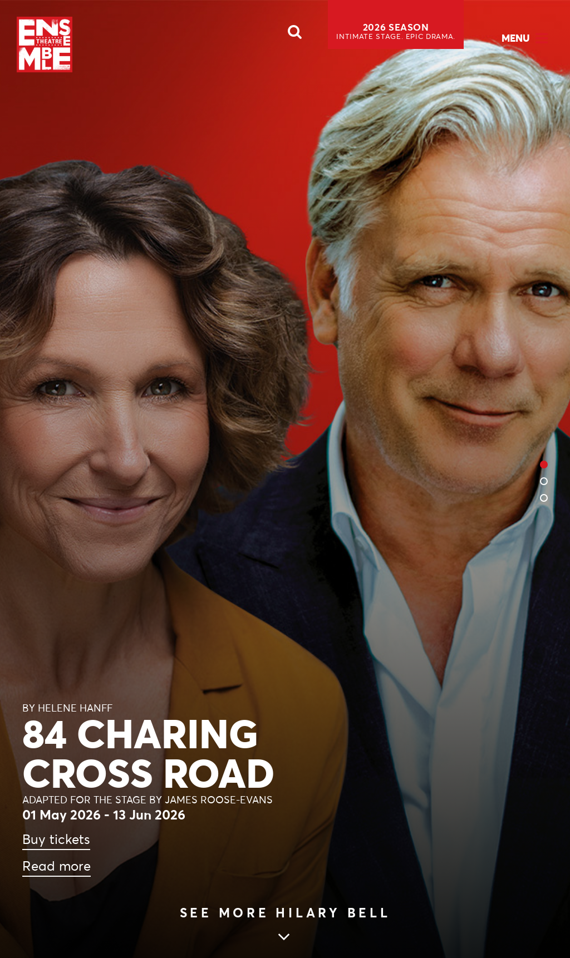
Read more (56, 866)
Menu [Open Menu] (516, 38)
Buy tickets (56, 839)
